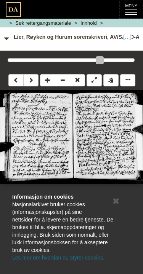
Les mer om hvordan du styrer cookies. (58, 258)
